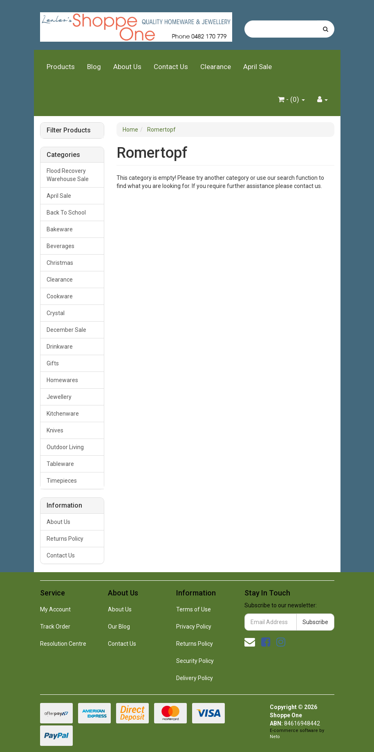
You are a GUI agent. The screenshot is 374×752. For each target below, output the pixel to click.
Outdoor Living (65, 447)
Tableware (60, 464)
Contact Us (171, 67)
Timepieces (62, 480)
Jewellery (59, 397)
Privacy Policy (193, 626)
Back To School (66, 212)
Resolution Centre (63, 643)
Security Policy (195, 661)
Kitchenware (63, 413)
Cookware (60, 296)
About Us (127, 67)
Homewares (62, 380)
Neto (275, 736)
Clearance (215, 67)
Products (61, 67)
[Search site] (325, 29)
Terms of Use (193, 609)
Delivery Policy (194, 678)
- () (291, 99)
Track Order (55, 626)
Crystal (56, 313)
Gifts (53, 363)
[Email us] (249, 642)
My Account (55, 609)
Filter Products (69, 130)
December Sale (66, 330)
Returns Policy (65, 538)
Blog (94, 67)
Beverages (60, 246)
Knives (55, 430)
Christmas (60, 263)
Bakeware (60, 229)
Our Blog (119, 626)
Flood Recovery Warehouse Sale (68, 175)
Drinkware (60, 346)
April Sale (257, 67)
